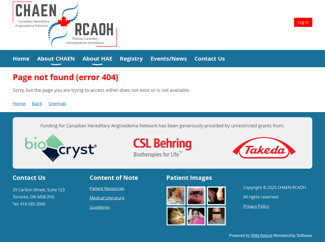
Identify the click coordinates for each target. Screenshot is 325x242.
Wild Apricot (261, 235)
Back (37, 103)
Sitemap (57, 103)
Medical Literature (107, 198)
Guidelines (100, 207)
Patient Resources (107, 188)
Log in (303, 22)
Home (19, 103)
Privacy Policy (256, 206)
